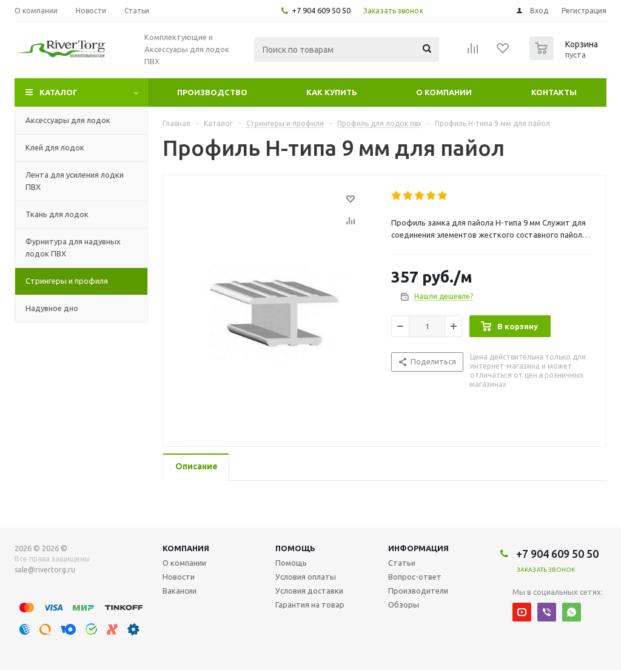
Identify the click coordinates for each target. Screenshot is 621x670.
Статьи (401, 562)
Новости (179, 576)
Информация (418, 548)
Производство (212, 92)
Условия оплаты (305, 576)
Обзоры (403, 604)
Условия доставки (309, 590)
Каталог (58, 92)
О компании (444, 92)
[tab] (196, 467)
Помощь (295, 548)
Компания (186, 548)
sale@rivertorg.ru (45, 570)
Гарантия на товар (309, 604)
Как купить (331, 92)
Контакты (554, 92)
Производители (418, 590)
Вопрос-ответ (414, 576)
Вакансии (179, 590)
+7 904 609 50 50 (321, 10)
